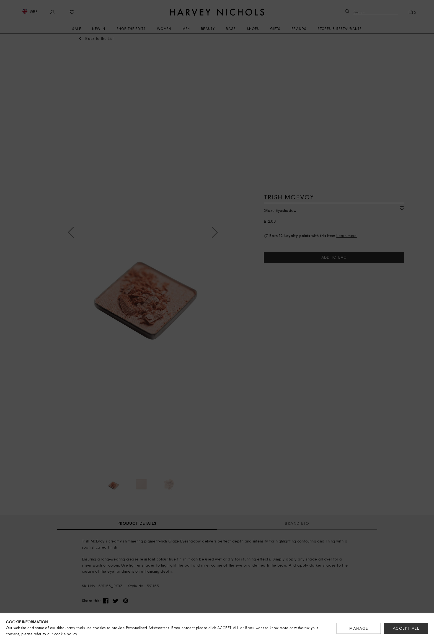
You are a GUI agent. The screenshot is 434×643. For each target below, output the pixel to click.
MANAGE (358, 628)
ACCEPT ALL (406, 628)
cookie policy (65, 634)
